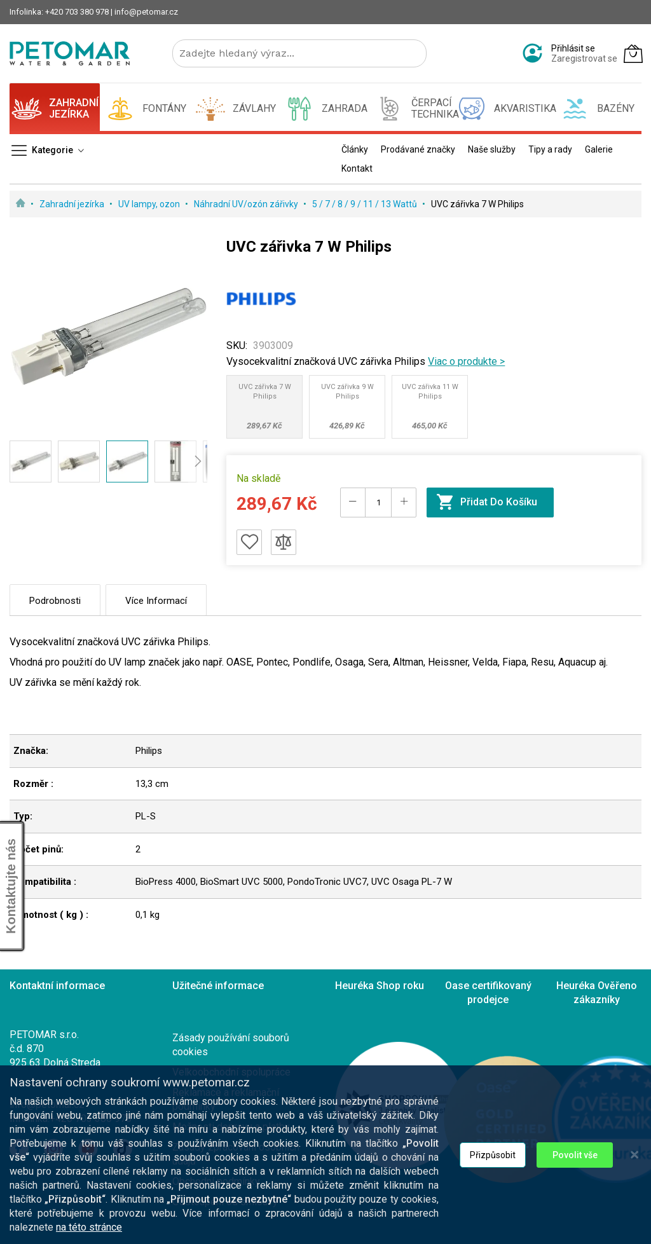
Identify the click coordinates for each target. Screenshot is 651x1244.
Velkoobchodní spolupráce (231, 1072)
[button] (30, 461)
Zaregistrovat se (584, 58)
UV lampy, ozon (150, 204)
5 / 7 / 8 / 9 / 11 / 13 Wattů (365, 204)
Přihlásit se (573, 48)
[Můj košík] (633, 53)
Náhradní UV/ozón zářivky (247, 204)
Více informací (156, 600)
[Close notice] (634, 1209)
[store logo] (70, 53)
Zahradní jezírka (72, 204)
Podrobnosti (55, 600)
